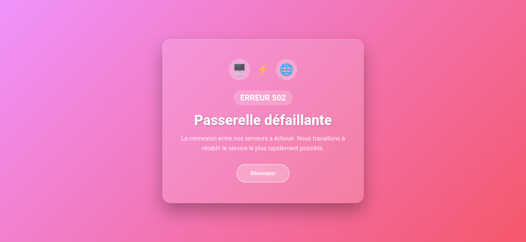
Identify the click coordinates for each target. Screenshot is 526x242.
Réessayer (263, 173)
